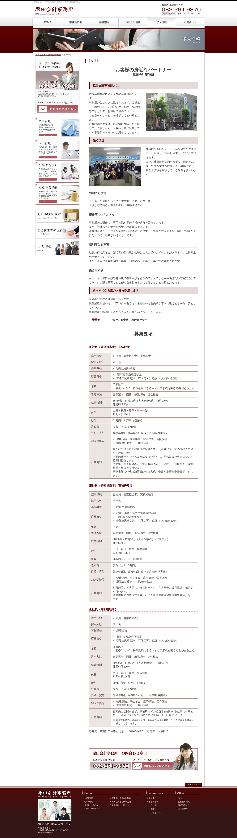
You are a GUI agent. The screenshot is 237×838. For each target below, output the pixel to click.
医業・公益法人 (92, 805)
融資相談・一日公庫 (120, 805)
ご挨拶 (154, 805)
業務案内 (104, 23)
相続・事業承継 (92, 808)
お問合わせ (190, 23)
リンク (181, 798)
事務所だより (184, 805)
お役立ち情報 (133, 23)
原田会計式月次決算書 (121, 798)
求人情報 (161, 23)
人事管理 (89, 802)
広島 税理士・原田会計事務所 (47, 23)
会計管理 (89, 798)
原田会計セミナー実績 (121, 802)
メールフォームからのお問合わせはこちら (57, 109)
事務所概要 (75, 23)
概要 (153, 809)
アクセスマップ (157, 813)
